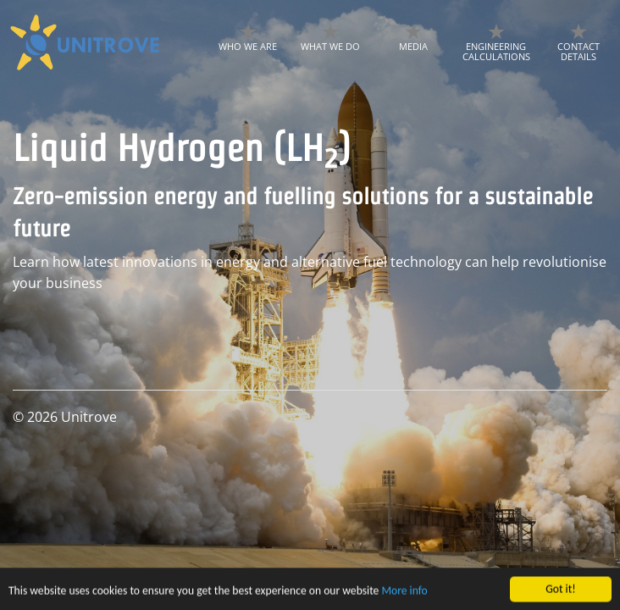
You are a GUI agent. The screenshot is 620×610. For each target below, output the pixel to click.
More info (404, 594)
